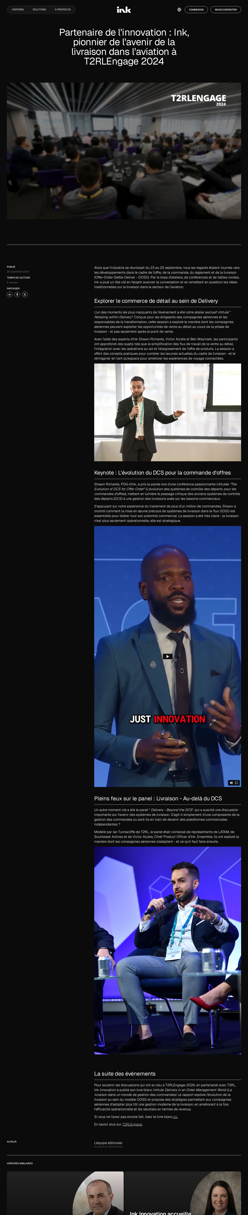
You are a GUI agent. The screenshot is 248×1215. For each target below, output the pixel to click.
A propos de (63, 9)
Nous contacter (226, 9)
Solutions (39, 9)
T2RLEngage (132, 1124)
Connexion (196, 9)
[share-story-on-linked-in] (9, 294)
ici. (175, 1116)
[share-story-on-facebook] (17, 294)
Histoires (18, 9)
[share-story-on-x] (25, 294)
